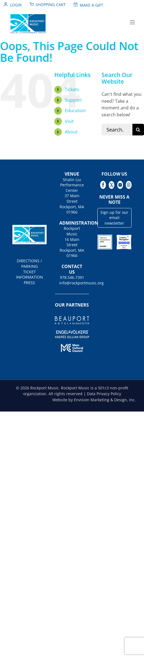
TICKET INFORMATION (29, 274)
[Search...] (117, 129)
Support (73, 100)
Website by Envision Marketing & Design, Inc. (94, 399)
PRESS (29, 282)
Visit (69, 121)
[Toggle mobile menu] (133, 22)
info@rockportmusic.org (72, 283)
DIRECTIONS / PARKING (29, 263)
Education (75, 110)
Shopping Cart (51, 4)
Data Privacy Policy (104, 393)
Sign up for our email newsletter (114, 218)
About (71, 132)
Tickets (72, 89)
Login (16, 4)
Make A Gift (91, 5)
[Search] (138, 129)
